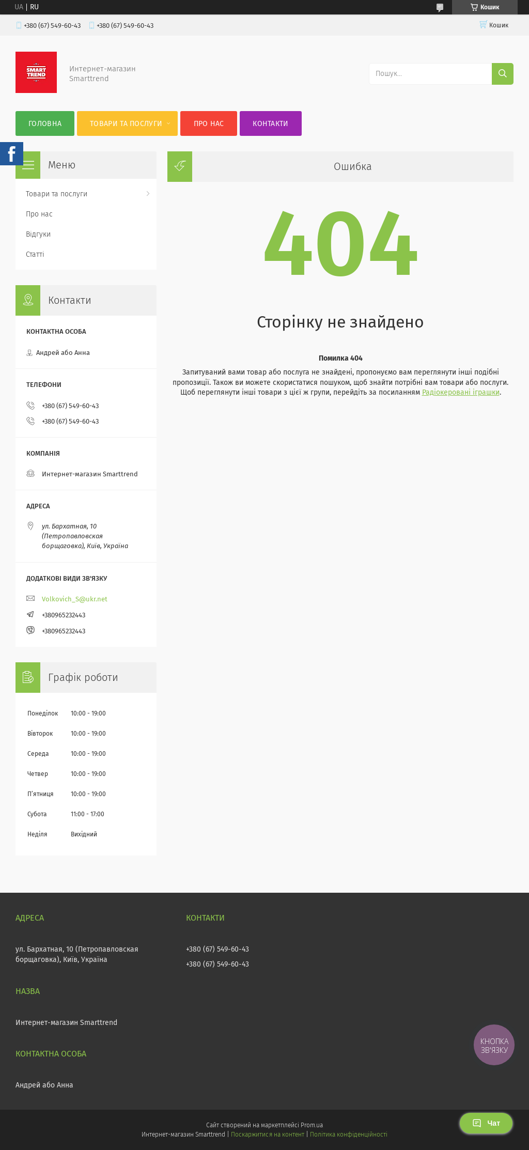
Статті (35, 254)
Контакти (270, 123)
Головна (44, 123)
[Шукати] (503, 74)
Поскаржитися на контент (267, 1134)
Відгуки (38, 234)
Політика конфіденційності (348, 1134)
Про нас (209, 123)
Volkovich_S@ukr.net (74, 599)
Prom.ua (312, 1125)
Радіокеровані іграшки (461, 392)
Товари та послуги (126, 123)
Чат (486, 1123)
